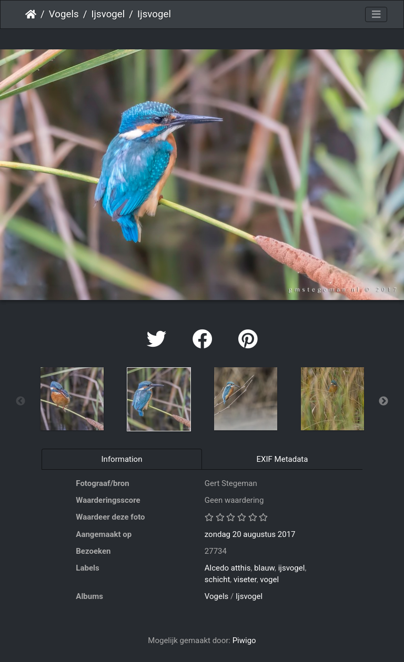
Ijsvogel (108, 14)
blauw (264, 568)
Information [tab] (122, 459)
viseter (245, 579)
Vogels (64, 14)
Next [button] (383, 401)
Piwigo (244, 640)
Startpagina (30, 14)
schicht (217, 579)
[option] (71, 398)
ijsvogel (291, 568)
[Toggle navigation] (376, 15)
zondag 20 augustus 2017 (250, 534)
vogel (269, 579)
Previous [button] (20, 401)
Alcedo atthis (228, 568)
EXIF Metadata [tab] (282, 459)
